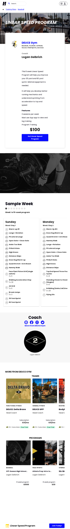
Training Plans (11, 9)
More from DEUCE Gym (35, 325)
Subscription (24, 420)
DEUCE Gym (29, 43)
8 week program (22, 482)
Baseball (21, 9)
